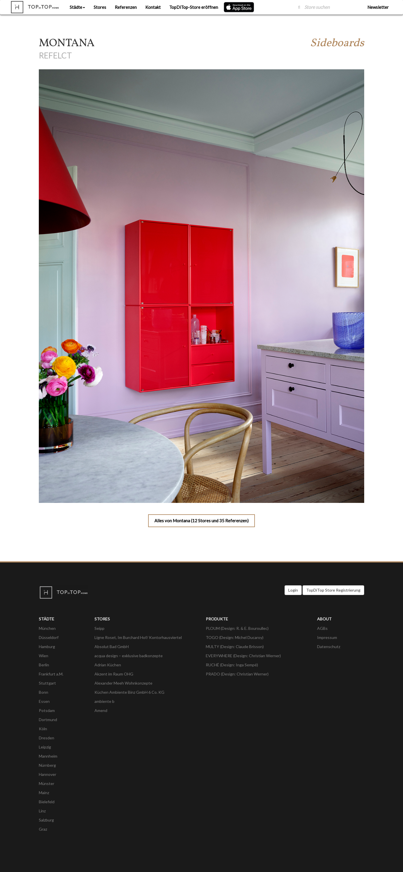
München (47, 628)
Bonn (43, 692)
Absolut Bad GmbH (111, 646)
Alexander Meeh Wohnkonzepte (123, 683)
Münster (46, 783)
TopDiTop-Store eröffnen (193, 7)
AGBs (322, 628)
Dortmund (48, 719)
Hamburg (47, 646)
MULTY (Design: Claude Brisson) (235, 646)
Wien (43, 655)
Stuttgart (47, 683)
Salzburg (46, 820)
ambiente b (104, 701)
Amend (100, 710)
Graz (43, 829)
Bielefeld (47, 801)
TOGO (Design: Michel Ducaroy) (234, 637)
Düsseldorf (49, 637)
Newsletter (378, 7)
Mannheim (48, 756)
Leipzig (45, 746)
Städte (77, 7)
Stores (100, 7)
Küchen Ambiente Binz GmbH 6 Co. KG (129, 692)
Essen (44, 701)
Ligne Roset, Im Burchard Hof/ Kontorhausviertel (138, 637)
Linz (42, 810)
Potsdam (47, 710)
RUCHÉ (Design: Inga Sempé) (232, 664)
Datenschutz (328, 646)
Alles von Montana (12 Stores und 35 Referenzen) (201, 520)
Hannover (47, 774)
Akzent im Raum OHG (113, 673)
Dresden (46, 737)
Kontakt (153, 7)
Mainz (44, 792)
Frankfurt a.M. (51, 673)
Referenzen (126, 7)
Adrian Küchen (107, 664)
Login (293, 590)
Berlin (44, 664)
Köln (43, 728)
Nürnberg (47, 765)
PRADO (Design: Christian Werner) (237, 673)
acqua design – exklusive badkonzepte (128, 655)
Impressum (327, 637)
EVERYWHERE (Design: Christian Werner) (243, 655)
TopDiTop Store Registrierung (333, 590)
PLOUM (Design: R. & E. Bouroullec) (237, 628)
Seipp (99, 628)
